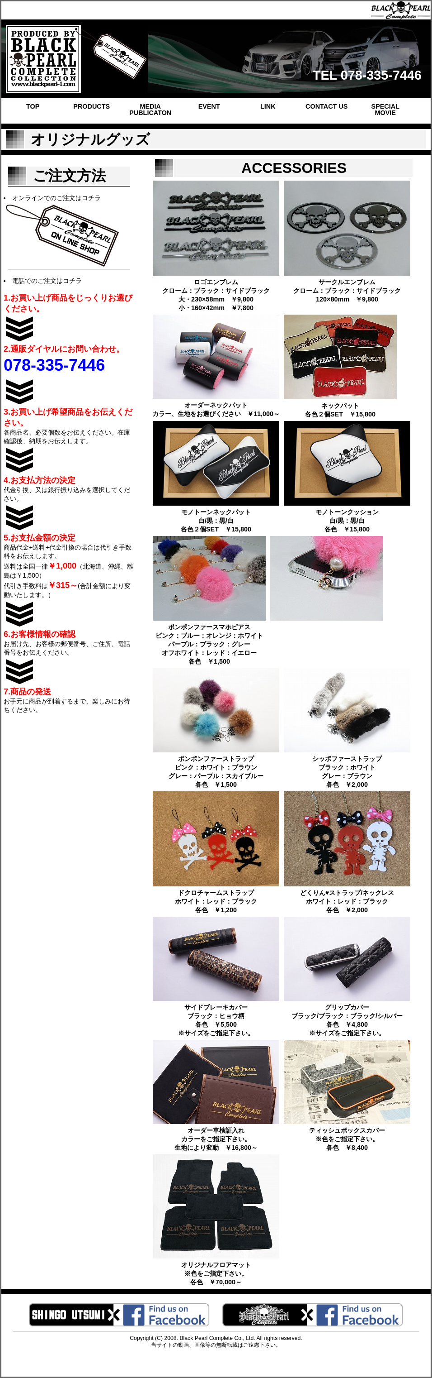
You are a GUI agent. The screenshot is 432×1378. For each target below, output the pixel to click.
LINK (268, 106)
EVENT (209, 106)
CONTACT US (326, 106)
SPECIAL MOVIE (385, 109)
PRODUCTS (91, 106)
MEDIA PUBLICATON (150, 109)
